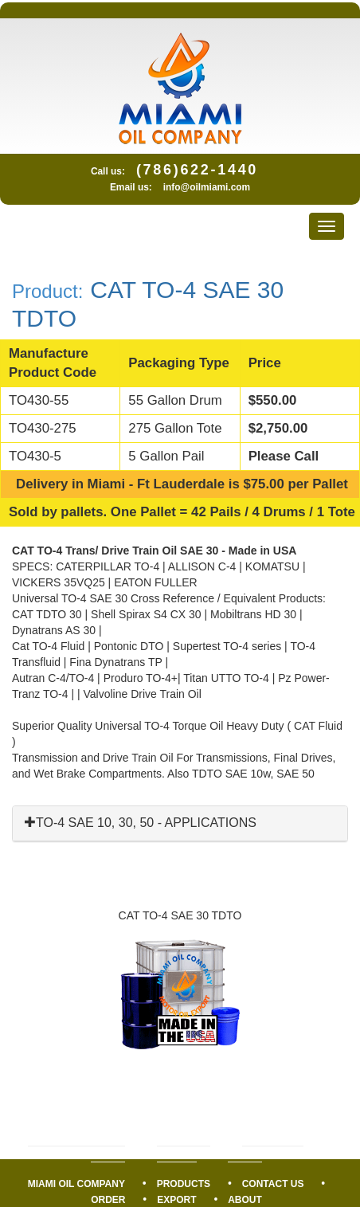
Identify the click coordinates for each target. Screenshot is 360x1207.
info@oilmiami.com (206, 187)
